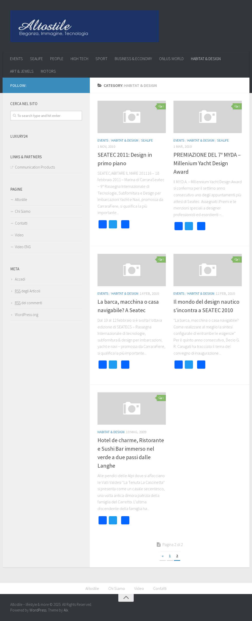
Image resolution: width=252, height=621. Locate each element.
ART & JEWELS (22, 71)
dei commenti (28, 302)
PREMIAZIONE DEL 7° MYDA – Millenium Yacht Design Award (207, 163)
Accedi (20, 279)
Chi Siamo (23, 211)
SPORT (101, 58)
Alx (66, 610)
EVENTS (16, 58)
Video (19, 235)
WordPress (38, 610)
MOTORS (48, 71)
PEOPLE (56, 58)
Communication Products (35, 167)
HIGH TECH (79, 58)
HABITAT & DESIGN (206, 58)
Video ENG (23, 246)
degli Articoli (27, 291)
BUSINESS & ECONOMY (133, 58)
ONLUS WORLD (171, 58)
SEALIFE (36, 58)
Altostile (21, 199)
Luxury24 (18, 136)
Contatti (21, 223)
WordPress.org (26, 314)
